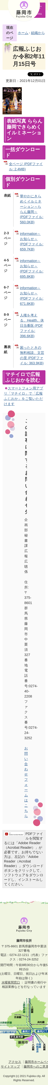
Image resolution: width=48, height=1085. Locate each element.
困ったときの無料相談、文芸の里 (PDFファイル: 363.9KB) (32, 355)
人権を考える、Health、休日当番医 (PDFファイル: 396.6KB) (32, 325)
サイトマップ (10, 1066)
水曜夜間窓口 (11, 982)
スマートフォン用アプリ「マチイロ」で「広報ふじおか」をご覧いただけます (23, 396)
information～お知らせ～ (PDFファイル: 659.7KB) (31, 241)
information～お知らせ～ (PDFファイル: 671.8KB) (31, 295)
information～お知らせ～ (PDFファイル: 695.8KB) (31, 268)
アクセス (14, 1061)
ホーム (23, 33)
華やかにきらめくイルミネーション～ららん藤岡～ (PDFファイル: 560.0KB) (31, 209)
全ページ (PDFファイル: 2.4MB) (26, 166)
